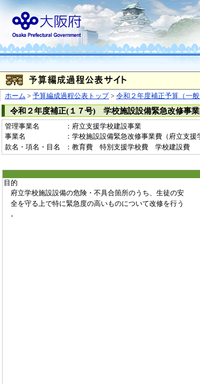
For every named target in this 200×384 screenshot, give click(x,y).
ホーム (15, 96)
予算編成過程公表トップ (71, 96)
